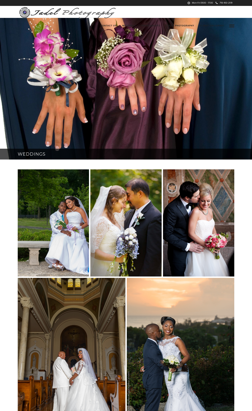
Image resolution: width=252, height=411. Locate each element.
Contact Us (108, 25)
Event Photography (180, 25)
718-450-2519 (224, 3)
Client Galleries (212, 25)
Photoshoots (150, 25)
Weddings (129, 25)
